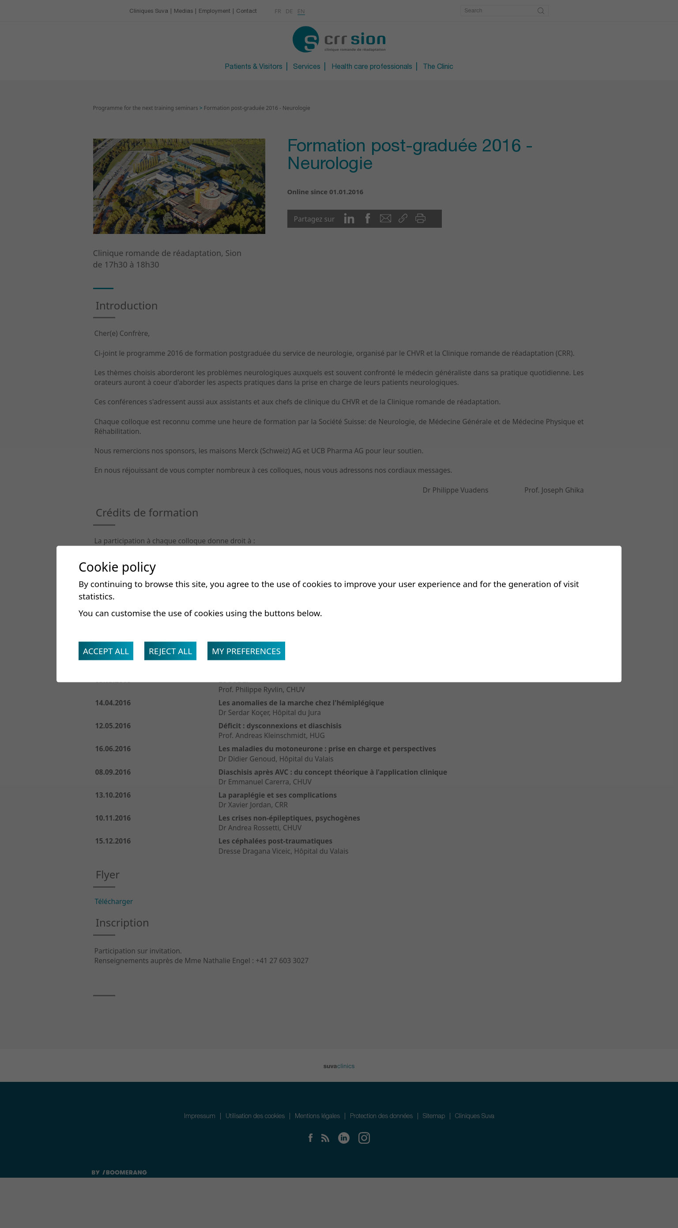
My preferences (256, 653)
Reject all (176, 653)
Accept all (108, 653)
